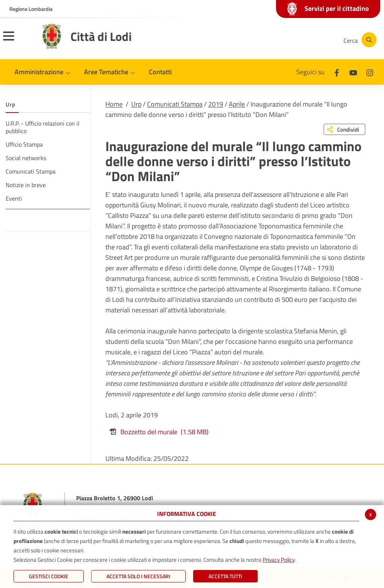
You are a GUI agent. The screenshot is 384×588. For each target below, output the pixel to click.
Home (114, 104)
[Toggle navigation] (18, 41)
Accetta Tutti (225, 576)
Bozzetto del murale (158, 432)
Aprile (237, 104)
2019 (215, 104)
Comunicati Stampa (174, 104)
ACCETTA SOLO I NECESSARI (138, 576)
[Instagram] (306, 39)
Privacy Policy (278, 559)
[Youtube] (284, 39)
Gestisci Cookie (48, 576)
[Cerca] (358, 40)
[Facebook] (261, 39)
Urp (136, 104)
